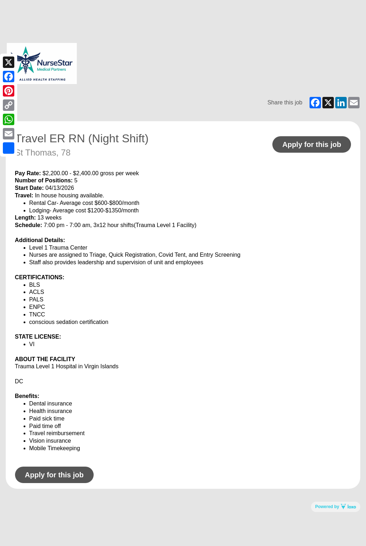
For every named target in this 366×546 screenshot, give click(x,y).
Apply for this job (311, 144)
